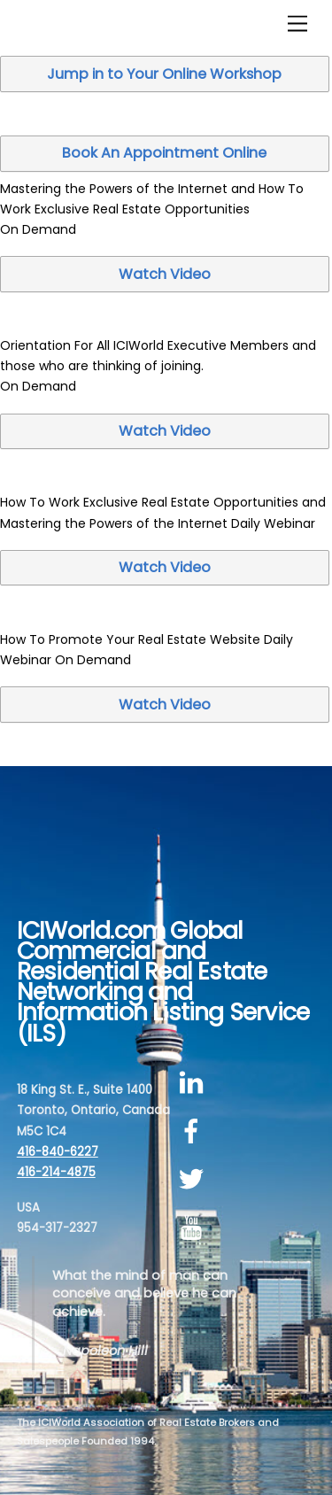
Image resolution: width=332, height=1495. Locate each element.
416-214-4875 (56, 1172)
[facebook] (194, 1131)
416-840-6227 (57, 1151)
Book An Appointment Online (164, 153)
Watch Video (165, 274)
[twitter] (194, 1180)
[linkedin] (194, 1082)
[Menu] (297, 24)
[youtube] (194, 1228)
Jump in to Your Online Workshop (164, 74)
